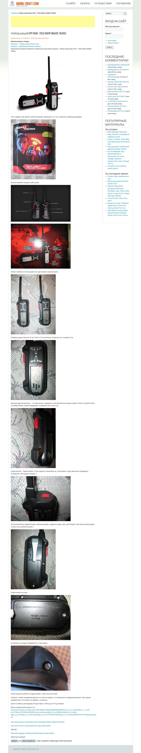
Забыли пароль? (113, 43)
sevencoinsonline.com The (116, 106)
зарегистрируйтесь (28, 741)
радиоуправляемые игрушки (30, 46)
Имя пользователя (112, 26)
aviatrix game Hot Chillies (115, 96)
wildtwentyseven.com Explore (117, 70)
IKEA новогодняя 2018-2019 (117, 132)
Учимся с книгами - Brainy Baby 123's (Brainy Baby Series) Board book (118, 141)
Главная (14, 13)
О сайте (71, 3)
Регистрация (111, 40)
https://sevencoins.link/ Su (116, 91)
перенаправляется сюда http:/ (117, 65)
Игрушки (14, 44)
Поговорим (123, 3)
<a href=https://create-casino (117, 101)
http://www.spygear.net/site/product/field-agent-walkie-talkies (32, 733)
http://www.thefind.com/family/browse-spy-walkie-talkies (31, 726)
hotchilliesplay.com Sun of (116, 111)
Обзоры (85, 3)
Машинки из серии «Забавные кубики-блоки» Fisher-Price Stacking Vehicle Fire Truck (118, 205)
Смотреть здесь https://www (117, 82)
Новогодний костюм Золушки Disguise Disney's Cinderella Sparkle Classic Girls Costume (117, 213)
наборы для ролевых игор (29, 44)
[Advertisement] (56, 21)
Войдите (14, 741)
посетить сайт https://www (116, 87)
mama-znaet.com (27, 3)
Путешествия (103, 3)
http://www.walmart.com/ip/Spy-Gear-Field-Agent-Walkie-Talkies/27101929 (37, 722)
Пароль (108, 33)
